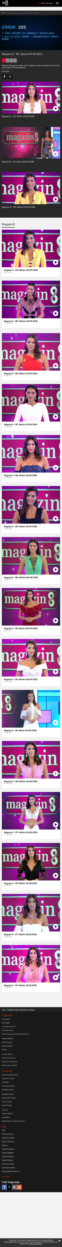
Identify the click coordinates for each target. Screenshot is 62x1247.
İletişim (4, 1145)
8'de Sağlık (6, 1023)
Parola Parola (7, 1105)
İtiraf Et (4, 1050)
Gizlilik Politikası (8, 1156)
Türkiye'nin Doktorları (9, 1062)
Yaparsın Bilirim (7, 1114)
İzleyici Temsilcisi (8, 1141)
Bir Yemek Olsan (7, 1030)
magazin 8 (11, 13)
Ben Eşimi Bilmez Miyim (10, 1075)
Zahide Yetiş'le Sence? (9, 1065)
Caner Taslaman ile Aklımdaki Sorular (15, 1034)
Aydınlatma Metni (8, 1168)
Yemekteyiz (6, 1117)
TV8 (3, 1130)
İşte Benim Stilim (8, 1090)
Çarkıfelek (5, 1082)
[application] (31, 32)
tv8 (5, 13)
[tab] (8, 225)
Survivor (5, 1110)
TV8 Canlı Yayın (45, 3)
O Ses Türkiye (7, 1102)
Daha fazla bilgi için (36, 1244)
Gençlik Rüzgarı (7, 1046)
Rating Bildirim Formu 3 (11, 1171)
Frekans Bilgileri (8, 1153)
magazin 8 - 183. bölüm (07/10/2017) (27, 13)
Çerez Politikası (7, 1160)
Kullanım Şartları (8, 1164)
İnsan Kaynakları (8, 1149)
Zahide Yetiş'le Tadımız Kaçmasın (13, 1121)
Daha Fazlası (6, 1176)
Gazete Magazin (7, 1038)
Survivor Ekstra (7, 1054)
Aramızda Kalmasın (8, 1027)
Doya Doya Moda (8, 1086)
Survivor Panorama (9, 1058)
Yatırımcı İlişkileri (8, 1138)
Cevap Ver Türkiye (8, 1078)
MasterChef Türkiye (9, 1098)
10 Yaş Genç (6, 1019)
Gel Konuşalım (7, 1042)
